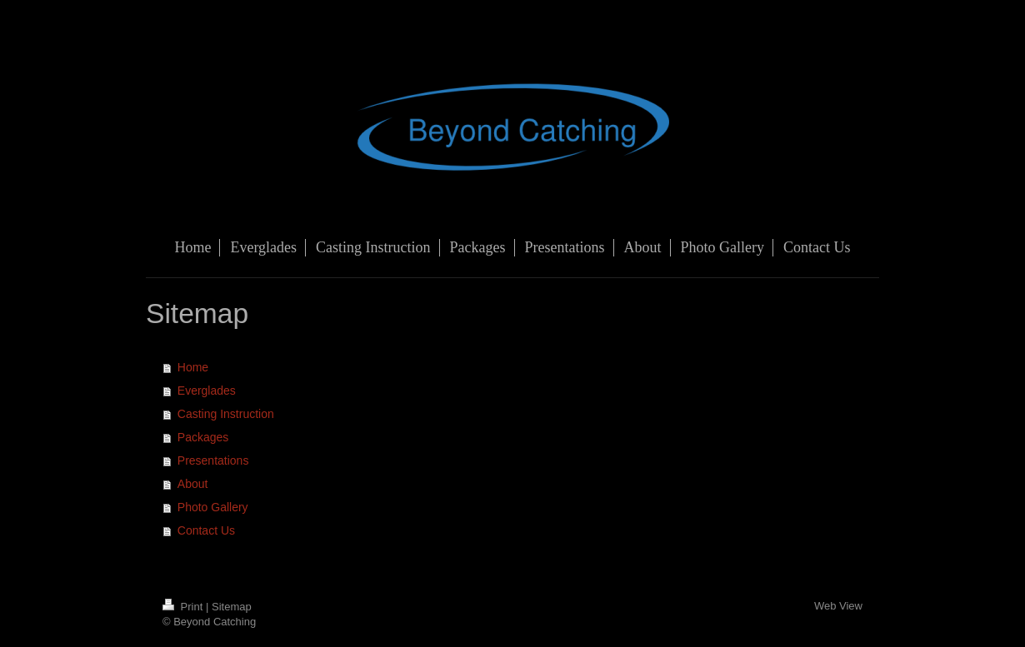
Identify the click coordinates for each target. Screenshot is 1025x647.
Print (184, 606)
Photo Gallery (213, 507)
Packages (203, 437)
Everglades (207, 390)
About (193, 483)
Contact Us (206, 530)
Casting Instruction (226, 414)
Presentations (213, 460)
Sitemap (232, 606)
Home (193, 367)
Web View (838, 606)
